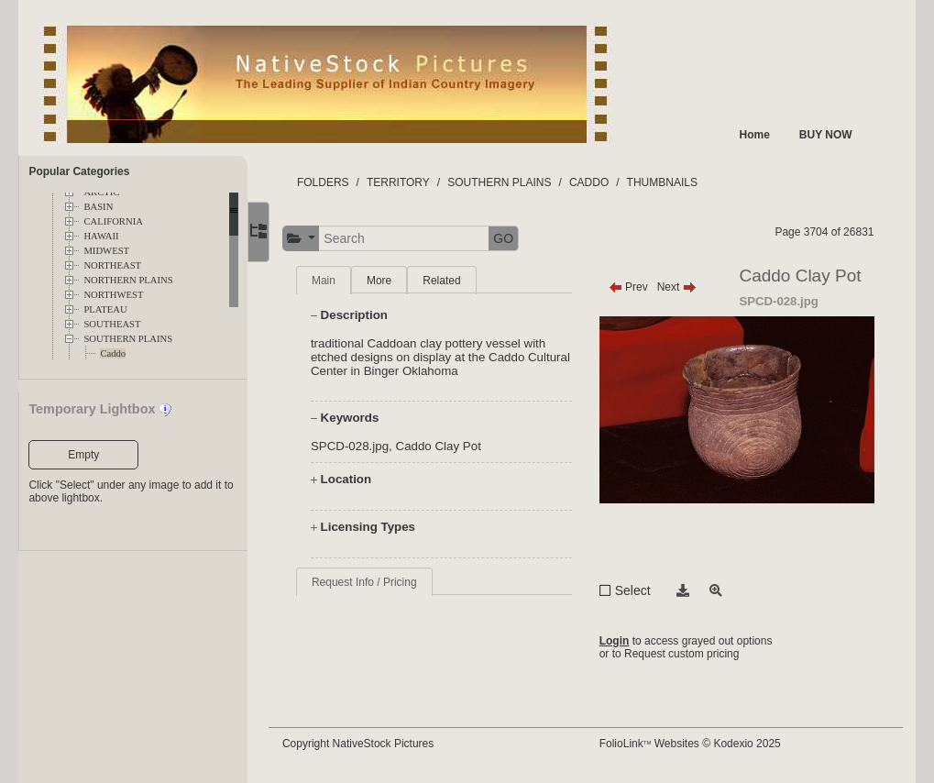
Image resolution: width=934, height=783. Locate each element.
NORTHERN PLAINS (127, 280)
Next (682, 287)
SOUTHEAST (111, 324)
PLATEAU (104, 309)
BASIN (98, 207)
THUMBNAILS (673, 182)
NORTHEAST (112, 265)
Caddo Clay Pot (449, 446)
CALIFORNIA (113, 221)
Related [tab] (453, 280)
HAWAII (100, 236)
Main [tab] (334, 280)
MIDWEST (106, 251)
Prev (634, 287)
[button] (312, 238)
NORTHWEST (113, 295)
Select (638, 590)
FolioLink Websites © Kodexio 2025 (695, 743)
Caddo (113, 353)
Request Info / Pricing (375, 582)
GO (515, 238)
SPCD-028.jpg (361, 446)
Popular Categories (78, 171)
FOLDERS (334, 182)
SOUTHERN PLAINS (127, 339)
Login (620, 640)
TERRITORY (409, 182)
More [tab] (390, 280)
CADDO (600, 182)
